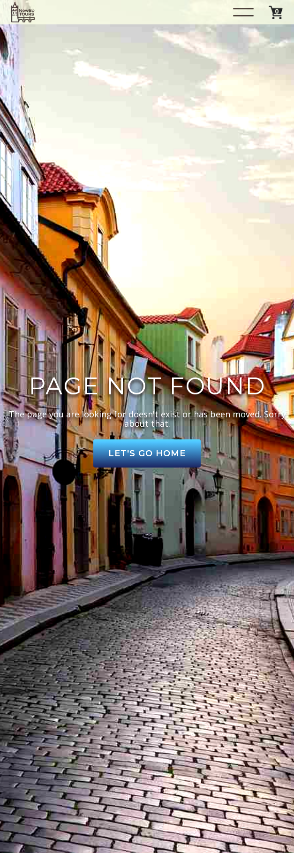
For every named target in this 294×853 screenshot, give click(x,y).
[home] (23, 12)
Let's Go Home (147, 453)
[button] (243, 12)
